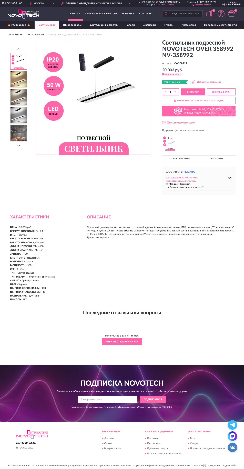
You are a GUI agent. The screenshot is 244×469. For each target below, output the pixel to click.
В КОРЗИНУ (193, 92)
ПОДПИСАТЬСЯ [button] (153, 399)
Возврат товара (112, 448)
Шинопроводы (72, 25)
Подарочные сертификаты (220, 25)
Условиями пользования (149, 407)
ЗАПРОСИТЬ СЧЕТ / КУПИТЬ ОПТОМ (198, 101)
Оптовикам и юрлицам (101, 14)
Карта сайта (153, 443)
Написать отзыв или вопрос (122, 342)
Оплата (108, 443)
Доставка (109, 438)
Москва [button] (189, 172)
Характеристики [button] (180, 159)
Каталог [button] (75, 14)
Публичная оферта (157, 448)
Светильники (47, 25)
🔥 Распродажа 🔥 (18, 25)
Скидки (194, 443)
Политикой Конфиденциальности (120, 407)
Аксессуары (189, 25)
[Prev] (18, 48)
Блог (192, 438)
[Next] (18, 145)
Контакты (145, 14)
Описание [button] (217, 159)
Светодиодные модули (104, 25)
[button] (201, 5)
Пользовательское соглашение (164, 453)
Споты (131, 25)
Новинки (128, 14)
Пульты (168, 25)
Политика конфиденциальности (208, 448)
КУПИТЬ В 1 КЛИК (221, 92)
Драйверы (149, 25)
